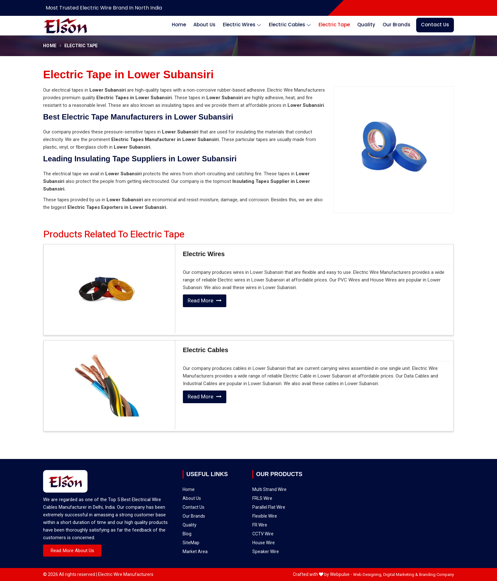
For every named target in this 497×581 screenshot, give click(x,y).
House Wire (288, 498)
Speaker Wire (288, 501)
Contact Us (435, 24)
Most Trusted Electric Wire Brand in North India (104, 7)
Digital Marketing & (400, 574)
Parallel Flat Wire (289, 486)
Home (179, 24)
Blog (201, 503)
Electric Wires (242, 25)
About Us (204, 24)
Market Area (205, 511)
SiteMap (203, 507)
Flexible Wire (288, 489)
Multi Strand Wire (290, 480)
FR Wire (286, 492)
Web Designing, (367, 574)
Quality (366, 24)
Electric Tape (334, 24)
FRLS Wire (287, 483)
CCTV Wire (287, 495)
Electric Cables (290, 25)
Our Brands (396, 24)
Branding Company (436, 574)
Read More (205, 301)
